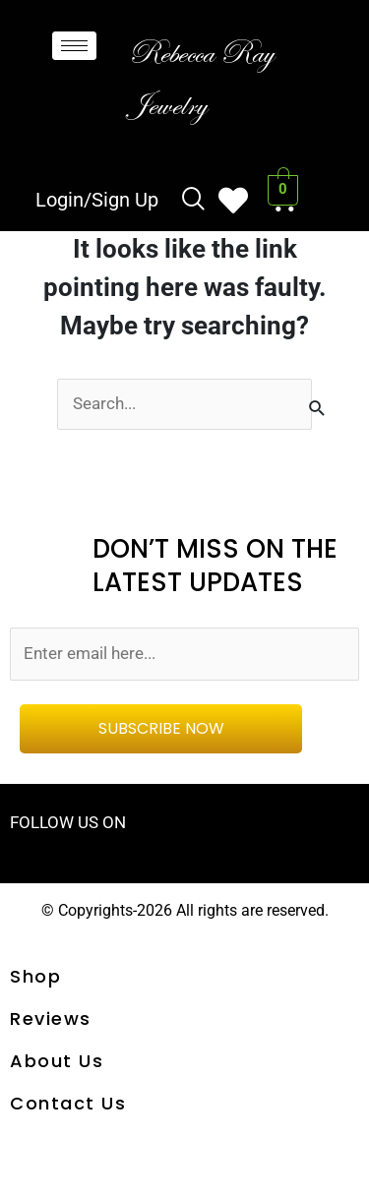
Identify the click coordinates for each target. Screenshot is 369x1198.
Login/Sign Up (96, 199)
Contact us (68, 1103)
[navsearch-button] (194, 200)
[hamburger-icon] (74, 45)
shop (35, 976)
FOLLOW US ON (68, 822)
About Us (56, 1060)
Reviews (51, 1018)
